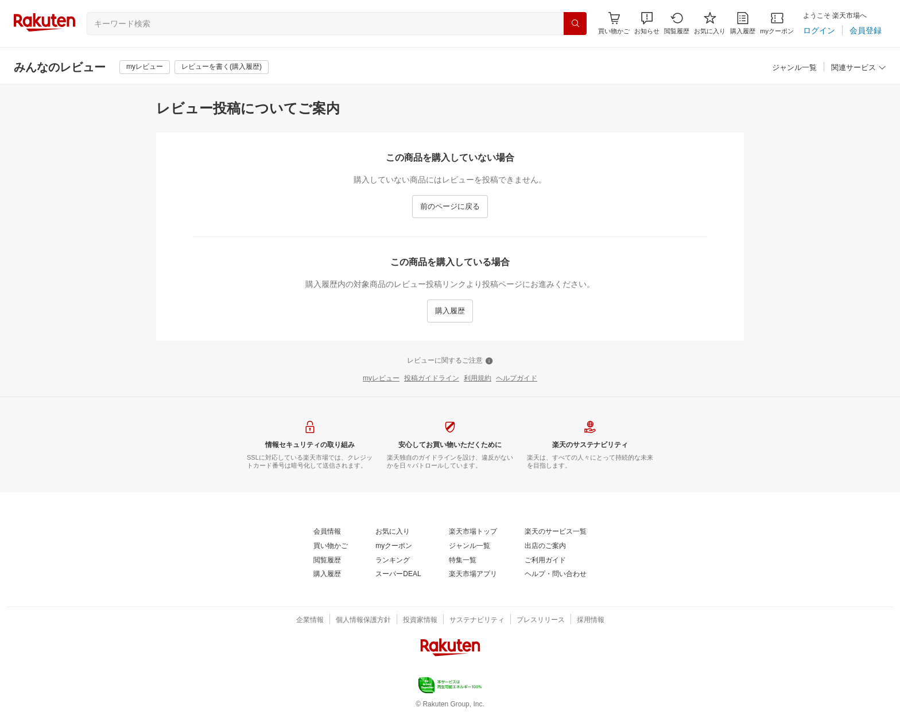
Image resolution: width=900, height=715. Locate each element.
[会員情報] (327, 532)
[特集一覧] (462, 560)
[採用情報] (590, 620)
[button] (647, 23)
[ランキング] (392, 560)
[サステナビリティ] (477, 620)
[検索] (575, 23)
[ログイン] (819, 30)
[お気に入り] (710, 23)
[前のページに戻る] (450, 206)
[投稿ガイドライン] (431, 378)
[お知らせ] (647, 23)
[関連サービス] (858, 68)
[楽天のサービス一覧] (556, 532)
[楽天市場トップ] (473, 532)
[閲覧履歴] (676, 23)
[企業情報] (310, 620)
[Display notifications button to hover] (614, 23)
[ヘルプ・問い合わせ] (556, 574)
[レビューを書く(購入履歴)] (221, 67)
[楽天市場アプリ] (473, 574)
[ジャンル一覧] (794, 68)
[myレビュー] (144, 67)
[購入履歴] (742, 23)
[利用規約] (477, 378)
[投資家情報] (420, 620)
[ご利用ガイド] (545, 560)
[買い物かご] (330, 546)
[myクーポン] (777, 23)
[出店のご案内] (545, 546)
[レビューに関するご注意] (450, 361)
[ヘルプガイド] (516, 378)
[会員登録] (865, 30)
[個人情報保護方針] (363, 620)
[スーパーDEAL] (398, 574)
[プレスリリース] (541, 620)
